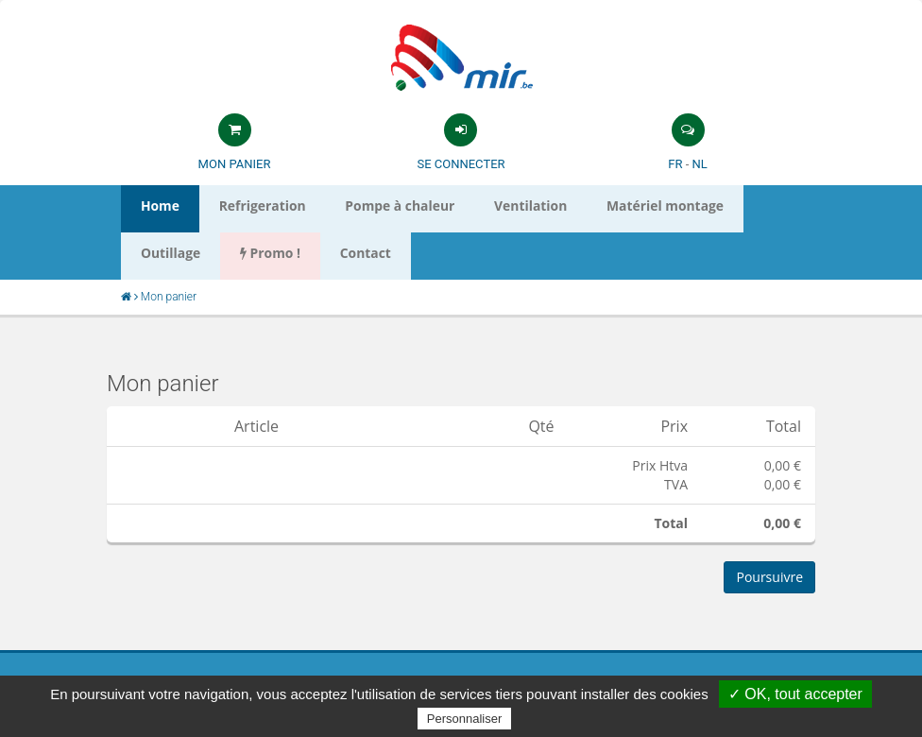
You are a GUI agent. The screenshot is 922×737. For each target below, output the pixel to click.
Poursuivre (769, 577)
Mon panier (234, 164)
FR (675, 164)
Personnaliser (465, 718)
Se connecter (460, 164)
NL (699, 164)
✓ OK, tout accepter (795, 694)
